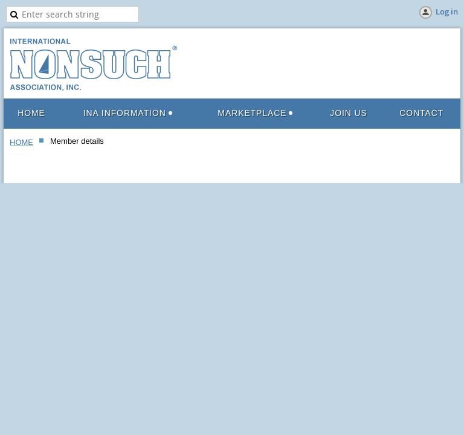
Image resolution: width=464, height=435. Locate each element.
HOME (21, 142)
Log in (447, 11)
